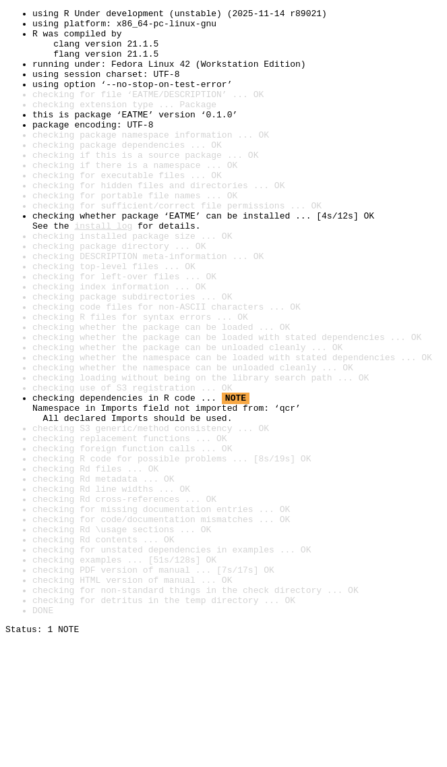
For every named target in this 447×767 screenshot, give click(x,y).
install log (103, 270)
